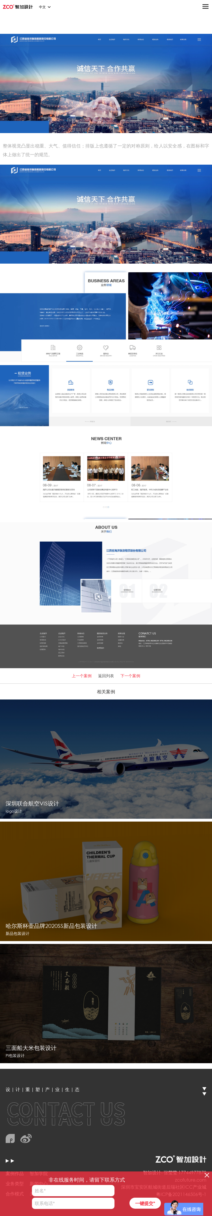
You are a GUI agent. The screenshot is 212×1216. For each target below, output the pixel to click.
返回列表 (106, 675)
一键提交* (145, 1203)
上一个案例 (82, 675)
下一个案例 (130, 675)
